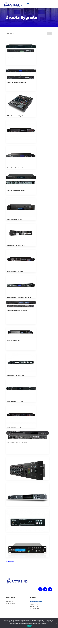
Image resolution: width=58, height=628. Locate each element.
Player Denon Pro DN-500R (15, 427)
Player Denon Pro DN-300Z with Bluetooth (19, 298)
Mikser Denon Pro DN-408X (15, 116)
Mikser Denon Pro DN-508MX (15, 376)
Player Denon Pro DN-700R (15, 272)
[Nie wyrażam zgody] (56, 623)
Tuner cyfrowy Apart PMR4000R (16, 83)
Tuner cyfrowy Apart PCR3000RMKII (17, 311)
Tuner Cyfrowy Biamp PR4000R (16, 191)
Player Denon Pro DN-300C (15, 168)
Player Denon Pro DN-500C (15, 220)
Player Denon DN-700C (14, 341)
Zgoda (29, 625)
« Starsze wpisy (10, 562)
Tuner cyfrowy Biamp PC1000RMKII (17, 442)
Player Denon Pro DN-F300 (15, 402)
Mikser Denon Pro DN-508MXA (16, 246)
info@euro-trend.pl (36, 602)
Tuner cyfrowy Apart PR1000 (15, 57)
